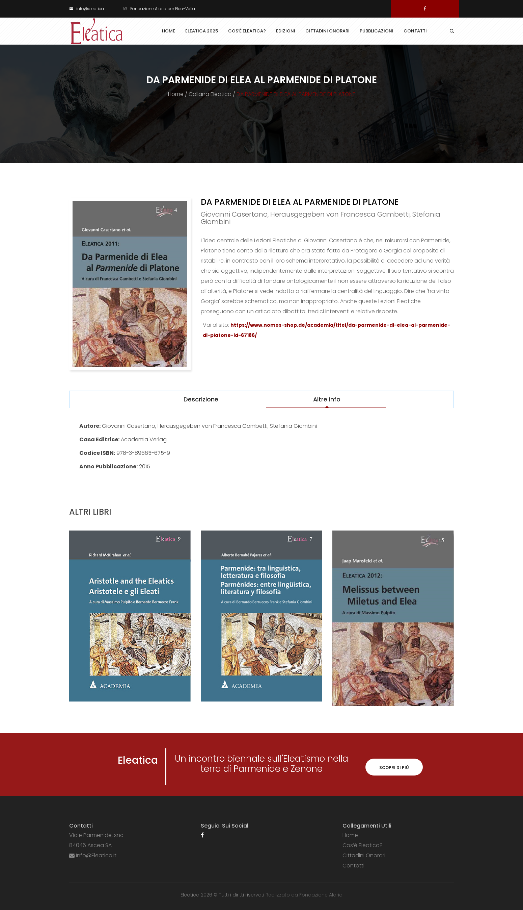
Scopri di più (394, 767)
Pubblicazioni (376, 31)
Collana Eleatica (210, 94)
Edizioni (285, 31)
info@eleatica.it (88, 8)
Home (168, 31)
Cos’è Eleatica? (247, 31)
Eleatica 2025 (201, 31)
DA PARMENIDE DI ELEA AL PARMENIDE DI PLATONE (296, 94)
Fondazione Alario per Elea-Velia (159, 8)
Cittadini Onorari (327, 31)
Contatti (415, 31)
